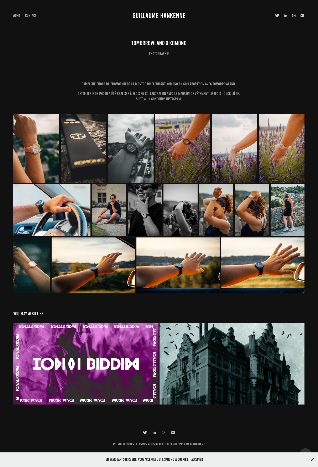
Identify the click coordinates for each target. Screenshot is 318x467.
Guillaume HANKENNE (159, 16)
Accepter (197, 459)
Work (16, 15)
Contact (30, 15)
